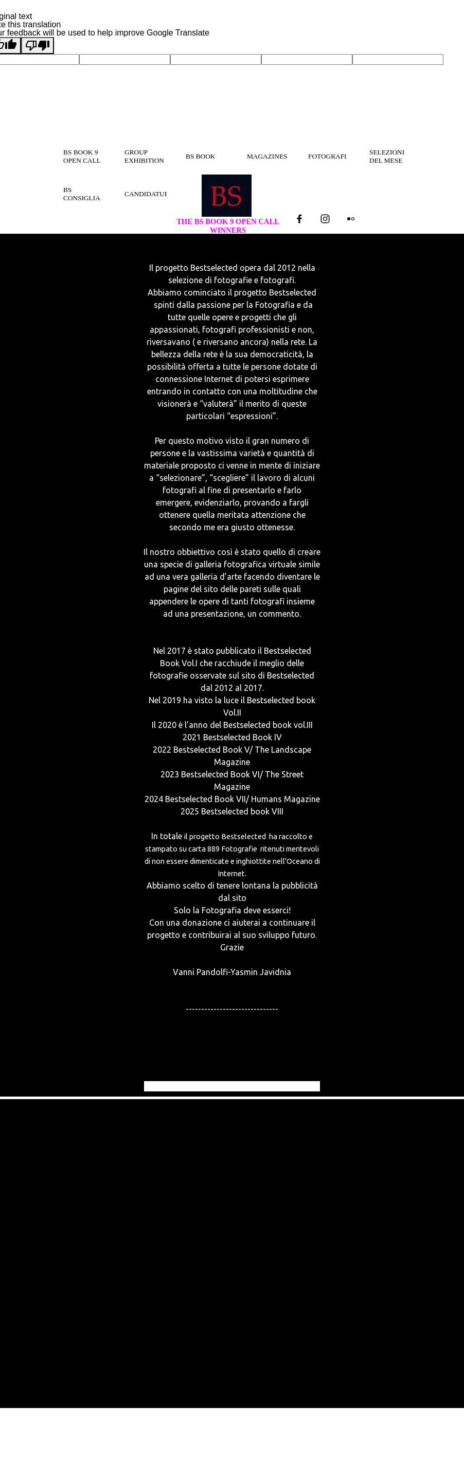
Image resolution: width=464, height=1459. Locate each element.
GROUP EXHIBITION (144, 156)
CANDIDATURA (149, 194)
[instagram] (325, 219)
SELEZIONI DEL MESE (386, 156)
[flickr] (351, 219)
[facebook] (299, 219)
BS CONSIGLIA (81, 194)
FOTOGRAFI (327, 156)
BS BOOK (200, 156)
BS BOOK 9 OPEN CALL (82, 156)
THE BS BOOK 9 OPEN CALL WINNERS (228, 225)
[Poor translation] (37, 45)
